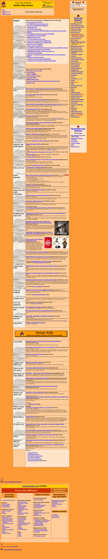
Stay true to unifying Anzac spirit (35, 201)
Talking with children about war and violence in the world (41, 386)
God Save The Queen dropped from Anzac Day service (41, 434)
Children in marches (17, 317)
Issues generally (16, 176)
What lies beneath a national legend (35, 99)
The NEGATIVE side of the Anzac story (37, 24)
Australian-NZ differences (17, 441)
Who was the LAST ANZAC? (35, 44)
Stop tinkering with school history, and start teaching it (41, 347)
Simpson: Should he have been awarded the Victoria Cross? (43, 81)
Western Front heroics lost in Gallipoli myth (38, 290)
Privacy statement (13, 546)
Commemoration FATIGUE (34, 53)
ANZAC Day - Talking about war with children (38, 373)
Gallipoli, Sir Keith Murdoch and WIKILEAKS (39, 42)
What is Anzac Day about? (18, 408)
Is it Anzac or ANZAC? (34, 457)
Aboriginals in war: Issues (35, 455)
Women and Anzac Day (17, 394)
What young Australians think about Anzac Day (39, 175)
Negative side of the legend (39, 140)
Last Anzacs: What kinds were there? (36, 368)
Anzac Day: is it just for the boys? (35, 392)
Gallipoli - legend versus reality (34, 134)
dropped (35, 57)
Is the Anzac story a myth (39, 165)
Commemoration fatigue (38, 294)
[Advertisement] (61, 8)
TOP (2, 478)
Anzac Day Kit (37, 138)
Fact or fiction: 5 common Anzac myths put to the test (40, 88)
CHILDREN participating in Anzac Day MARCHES (40, 34)
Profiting (16, 214)
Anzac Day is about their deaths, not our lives (38, 407)
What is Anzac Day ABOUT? (35, 46)
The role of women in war (35, 459)
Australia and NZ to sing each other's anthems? (39, 430)
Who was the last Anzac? (18, 369)
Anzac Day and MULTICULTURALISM (37, 25)
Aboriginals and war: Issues (34, 70)
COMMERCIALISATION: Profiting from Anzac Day (40, 51)
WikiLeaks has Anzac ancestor (34, 362)
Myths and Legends (30, 157)
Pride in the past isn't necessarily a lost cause (39, 152)
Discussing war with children (19, 375)
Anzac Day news (32, 452)
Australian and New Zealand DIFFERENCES (39, 59)
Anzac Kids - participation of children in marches (39, 316)
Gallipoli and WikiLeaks (18, 364)
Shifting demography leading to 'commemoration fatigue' (41, 279)
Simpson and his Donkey (35, 303)
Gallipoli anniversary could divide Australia (38, 195)
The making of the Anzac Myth (34, 94)
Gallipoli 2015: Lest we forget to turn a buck (38, 256)
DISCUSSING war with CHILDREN (36, 35)
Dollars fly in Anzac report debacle (35, 189)
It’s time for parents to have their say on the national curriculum (43, 341)
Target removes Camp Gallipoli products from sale (34, 240)
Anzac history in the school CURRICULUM (39, 40)
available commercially (52, 149)
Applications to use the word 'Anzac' (42, 261)
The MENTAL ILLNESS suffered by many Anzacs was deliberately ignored (47, 47)
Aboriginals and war (6, 14)
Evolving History (31, 154)
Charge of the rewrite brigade (34, 128)
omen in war (31, 82)
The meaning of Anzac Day (33, 109)
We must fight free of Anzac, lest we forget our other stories (42, 159)
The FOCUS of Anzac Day (34, 29)
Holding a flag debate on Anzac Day (35, 322)
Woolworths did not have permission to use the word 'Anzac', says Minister (39, 233)
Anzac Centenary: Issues (34, 76)
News (3, 10)
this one (65, 320)
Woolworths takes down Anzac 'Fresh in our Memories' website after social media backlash (38, 222)
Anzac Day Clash (31, 77)
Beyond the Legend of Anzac (34, 144)
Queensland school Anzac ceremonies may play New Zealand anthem (45, 424)
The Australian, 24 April (56, 118)
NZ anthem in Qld (18, 424)
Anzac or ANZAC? (32, 74)
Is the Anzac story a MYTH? (34, 22)
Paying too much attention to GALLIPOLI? (38, 49)
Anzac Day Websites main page (13, 482)
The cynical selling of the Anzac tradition (37, 252)
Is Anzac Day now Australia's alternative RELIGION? (41, 60)
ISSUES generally (32, 27)
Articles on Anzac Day (32, 185)
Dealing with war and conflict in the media (37, 378)
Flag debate (17, 323)
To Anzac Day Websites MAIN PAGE (47, 6)
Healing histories (30, 416)
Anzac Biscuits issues (40, 262)
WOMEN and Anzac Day (33, 37)
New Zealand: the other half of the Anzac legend (39, 440)
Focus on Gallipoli (37, 286)
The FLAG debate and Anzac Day (36, 39)
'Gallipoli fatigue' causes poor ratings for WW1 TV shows (41, 266)
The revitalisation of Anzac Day (34, 307)
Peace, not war (18, 168)
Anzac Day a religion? (16, 445)
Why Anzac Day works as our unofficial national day (40, 310)
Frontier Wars (18, 298)
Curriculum (17, 342)
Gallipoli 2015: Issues (33, 79)
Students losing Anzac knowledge (35, 354)
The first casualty (30, 116)
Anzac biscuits (31, 72)
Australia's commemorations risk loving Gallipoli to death (42, 273)
